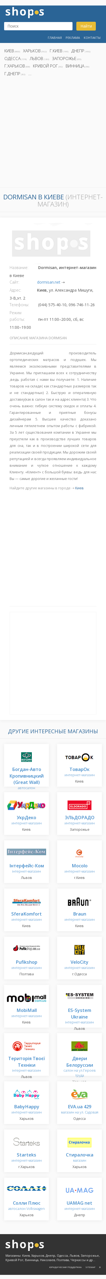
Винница (75, 66)
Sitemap (90, 1267)
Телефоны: (19, 304)
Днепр (77, 50)
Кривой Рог (45, 66)
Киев (9, 50)
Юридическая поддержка (65, 1267)
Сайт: (14, 282)
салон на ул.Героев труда (79, 1067)
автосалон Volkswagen (26, 1206)
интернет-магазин (80, 772)
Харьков (32, 50)
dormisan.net (48, 282)
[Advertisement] (53, 133)
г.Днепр (12, 73)
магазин (79, 1158)
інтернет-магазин (26, 868)
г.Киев (56, 50)
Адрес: (15, 290)
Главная (55, 38)
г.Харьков (14, 66)
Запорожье (64, 58)
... (30, 73)
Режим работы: (17, 316)
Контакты (92, 38)
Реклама (73, 38)
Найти (86, 26)
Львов (36, 58)
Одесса (12, 58)
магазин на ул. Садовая (79, 1109)
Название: (19, 267)
